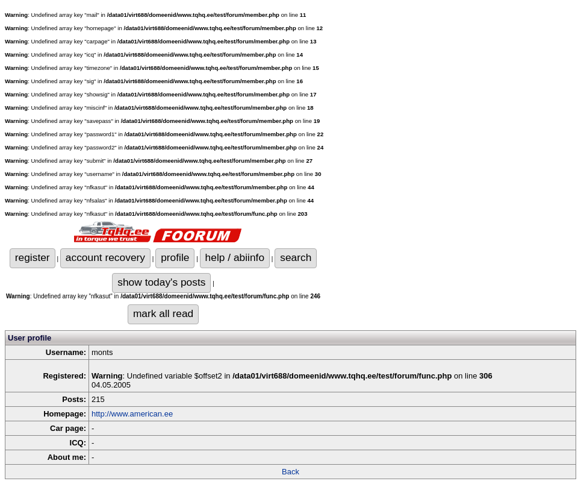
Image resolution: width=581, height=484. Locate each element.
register (32, 257)
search (295, 257)
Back (290, 471)
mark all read (163, 313)
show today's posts (161, 282)
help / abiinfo (234, 257)
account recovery (105, 257)
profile (175, 257)
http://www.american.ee (132, 413)
